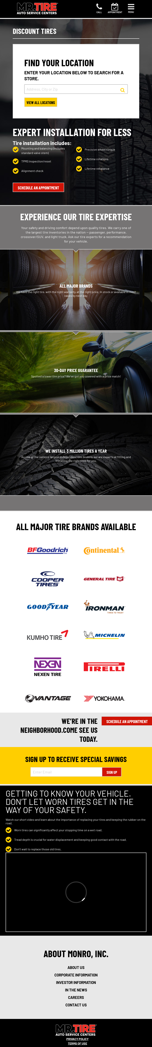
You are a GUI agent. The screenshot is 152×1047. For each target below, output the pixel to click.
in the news (76, 990)
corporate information (76, 975)
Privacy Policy (77, 1039)
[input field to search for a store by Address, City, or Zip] (76, 89)
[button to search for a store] (122, 90)
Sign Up (112, 772)
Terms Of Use (77, 1043)
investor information (76, 982)
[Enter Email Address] (66, 772)
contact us (76, 1005)
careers (76, 997)
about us (76, 967)
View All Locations (41, 102)
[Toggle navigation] (131, 8)
